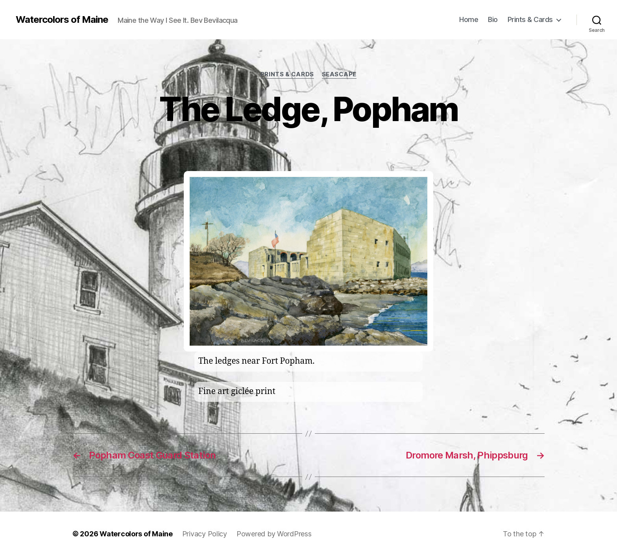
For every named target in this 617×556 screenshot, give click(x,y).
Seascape (339, 74)
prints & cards (287, 74)
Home (468, 19)
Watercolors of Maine (62, 19)
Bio (493, 19)
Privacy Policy (204, 534)
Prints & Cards (530, 19)
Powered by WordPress (274, 534)
